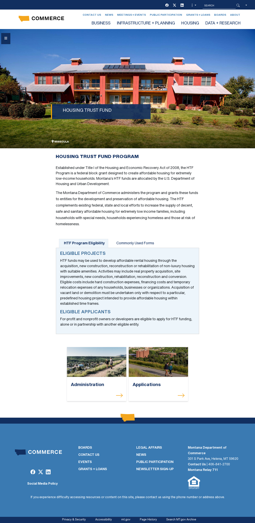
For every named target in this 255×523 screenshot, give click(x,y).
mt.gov (125, 519)
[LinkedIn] (182, 6)
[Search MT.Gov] (219, 5)
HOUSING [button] (190, 23)
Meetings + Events (131, 15)
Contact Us (92, 15)
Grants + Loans (198, 15)
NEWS (141, 455)
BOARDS (85, 447)
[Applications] (158, 362)
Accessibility (103, 519)
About (235, 15)
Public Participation (166, 15)
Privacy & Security (74, 519)
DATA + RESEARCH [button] (223, 23)
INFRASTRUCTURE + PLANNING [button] (146, 23)
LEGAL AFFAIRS (149, 447)
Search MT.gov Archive (181, 519)
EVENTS (85, 462)
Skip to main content (17, 4)
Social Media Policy (42, 483)
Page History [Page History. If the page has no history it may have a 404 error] (148, 519)
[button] (193, 6)
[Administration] (96, 362)
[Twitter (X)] (174, 6)
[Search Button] (238, 5)
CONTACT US (88, 455)
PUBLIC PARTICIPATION (155, 462)
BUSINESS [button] (101, 23)
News (109, 15)
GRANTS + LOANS (92, 469)
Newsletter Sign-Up (155, 469)
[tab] (83, 243)
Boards (220, 15)
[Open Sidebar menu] (6, 38)
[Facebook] (167, 6)
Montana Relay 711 (203, 470)
